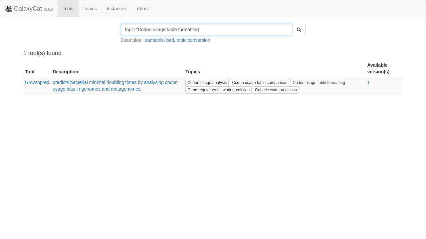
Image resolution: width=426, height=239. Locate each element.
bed (170, 40)
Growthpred (37, 82)
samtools (154, 40)
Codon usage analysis (207, 82)
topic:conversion (193, 40)
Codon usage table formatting (319, 82)
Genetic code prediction (276, 90)
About (143, 8)
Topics (90, 8)
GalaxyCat (29, 9)
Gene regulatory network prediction (218, 90)
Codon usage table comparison (259, 82)
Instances (117, 8)
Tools (68, 8)
